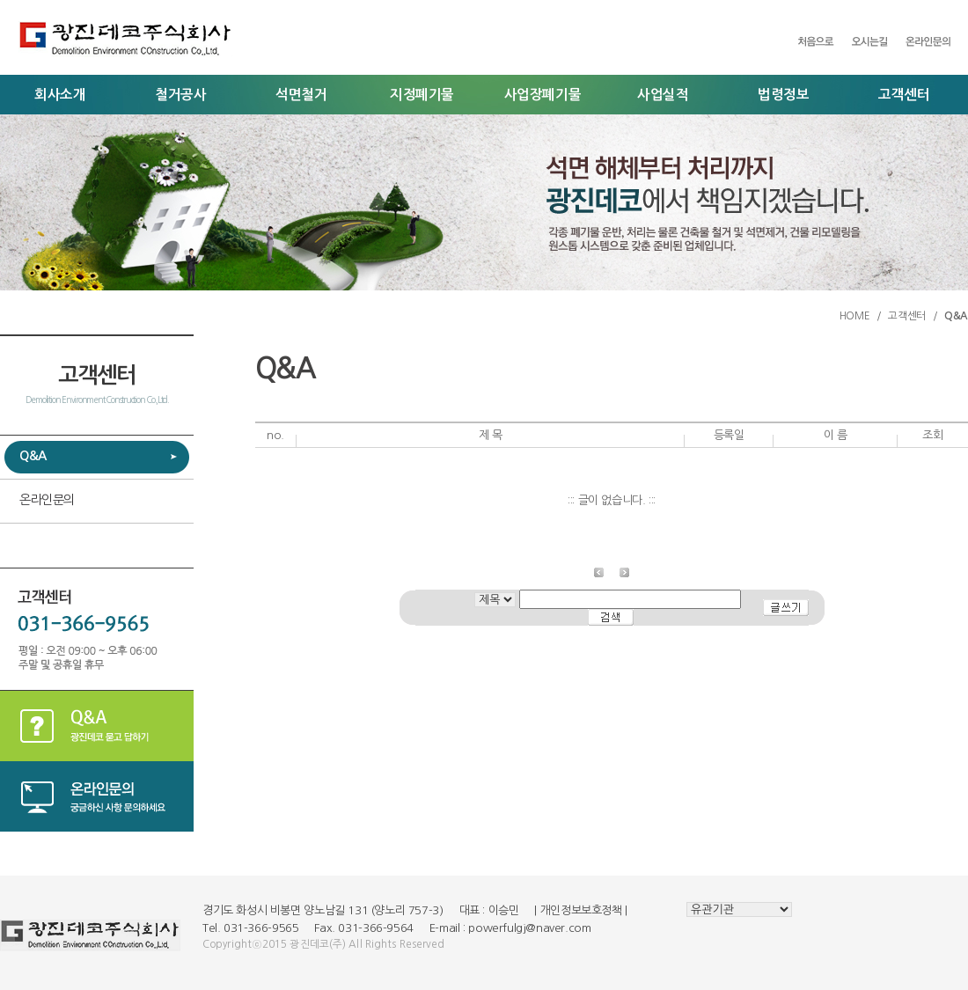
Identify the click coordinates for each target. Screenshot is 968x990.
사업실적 (662, 94)
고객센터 (903, 94)
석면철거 (300, 94)
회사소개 (59, 94)
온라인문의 (47, 500)
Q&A (33, 456)
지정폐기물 (422, 94)
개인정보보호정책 (581, 910)
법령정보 (783, 94)
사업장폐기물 (543, 94)
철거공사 (180, 94)
